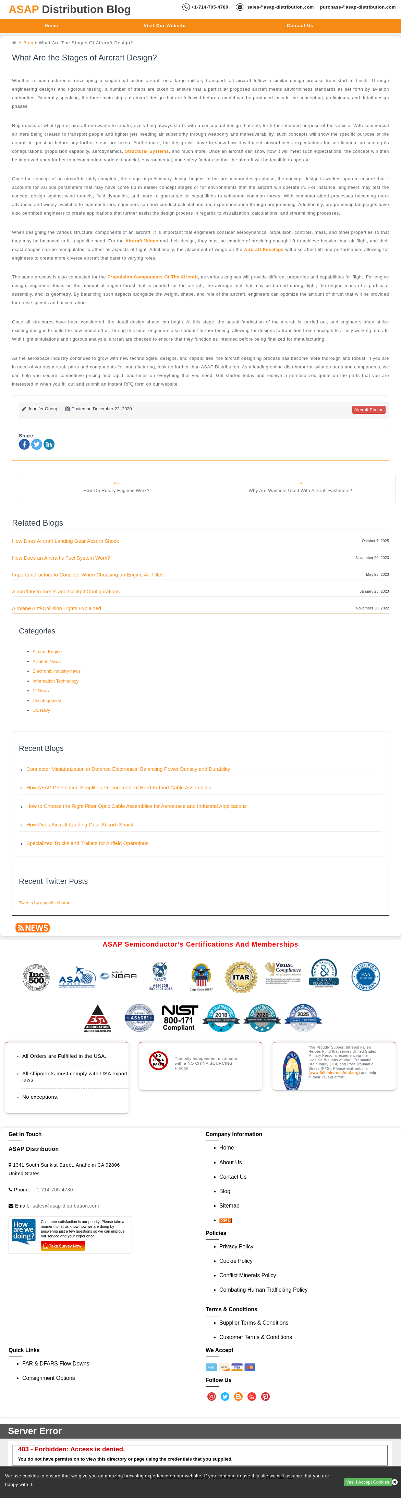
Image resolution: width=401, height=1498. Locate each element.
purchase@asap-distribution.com (358, 7)
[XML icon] (225, 1220)
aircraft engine (369, 409)
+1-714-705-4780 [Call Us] (53, 1189)
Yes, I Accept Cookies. (368, 1482)
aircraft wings (141, 240)
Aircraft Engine (47, 651)
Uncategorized (47, 700)
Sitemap (229, 1206)
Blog (224, 1191)
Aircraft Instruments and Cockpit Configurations (66, 591)
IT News (41, 690)
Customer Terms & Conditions (255, 1337)
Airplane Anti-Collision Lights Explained (56, 608)
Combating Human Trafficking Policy (263, 1290)
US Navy (41, 710)
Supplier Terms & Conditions (254, 1323)
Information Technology (55, 681)
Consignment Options (48, 1378)
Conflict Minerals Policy (247, 1275)
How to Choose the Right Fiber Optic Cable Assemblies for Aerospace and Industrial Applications (136, 806)
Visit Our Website (164, 25)
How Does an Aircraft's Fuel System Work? (61, 558)
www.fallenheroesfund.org (334, 1073)
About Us (230, 1162)
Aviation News (47, 661)
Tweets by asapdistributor (44, 902)
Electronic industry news (57, 671)
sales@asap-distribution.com (280, 7)
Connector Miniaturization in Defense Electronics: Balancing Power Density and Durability (128, 769)
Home (51, 25)
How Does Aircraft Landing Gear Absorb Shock (65, 541)
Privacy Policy (236, 1246)
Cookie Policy (236, 1261)
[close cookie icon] (395, 1482)
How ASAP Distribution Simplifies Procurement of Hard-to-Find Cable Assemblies (118, 787)
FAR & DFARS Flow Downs (55, 1364)
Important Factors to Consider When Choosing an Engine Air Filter (87, 575)
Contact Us (300, 25)
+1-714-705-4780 (209, 7)
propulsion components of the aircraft (152, 276)
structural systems (147, 151)
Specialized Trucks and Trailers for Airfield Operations (87, 843)
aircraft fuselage (263, 249)
